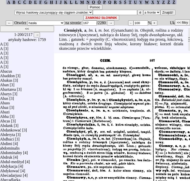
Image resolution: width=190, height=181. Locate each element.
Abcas (5, 120)
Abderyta (7, 133)
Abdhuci (7, 138)
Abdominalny (11, 151)
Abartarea (8, 88)
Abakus (6, 79)
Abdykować (9, 169)
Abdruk (6, 156)
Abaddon (7, 74)
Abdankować (10, 129)
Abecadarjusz (11, 174)
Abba (4, 115)
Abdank (6, 124)
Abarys (6, 92)
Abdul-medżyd (12, 160)
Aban (4, 83)
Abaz (4, 106)
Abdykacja (8, 165)
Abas (4, 97)
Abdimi (6, 142)
